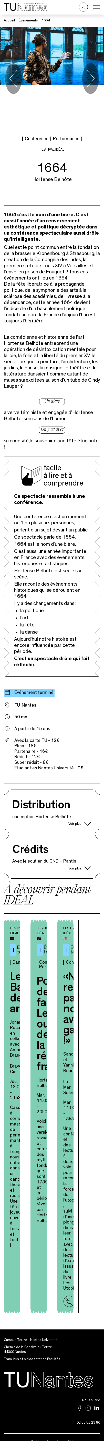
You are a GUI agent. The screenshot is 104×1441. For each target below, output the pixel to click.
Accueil (9, 20)
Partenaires (52, 1415)
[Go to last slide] (13, 56)
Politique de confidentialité (52, 1396)
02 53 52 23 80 (88, 1377)
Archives (52, 1433)
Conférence (36, 93)
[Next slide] (90, 56)
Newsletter (52, 1424)
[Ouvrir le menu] (96, 7)
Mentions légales (52, 1406)
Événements (28, 20)
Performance (66, 93)
